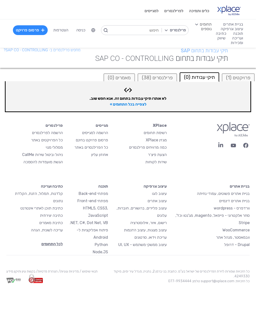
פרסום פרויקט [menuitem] (30, 30)
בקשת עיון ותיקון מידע (20, 271)
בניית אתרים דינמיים (234, 201)
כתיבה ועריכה (52, 186)
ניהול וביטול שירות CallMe (42, 154)
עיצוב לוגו (159, 193)
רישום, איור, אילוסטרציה (148, 222)
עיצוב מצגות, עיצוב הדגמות (145, 230)
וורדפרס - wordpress (232, 208)
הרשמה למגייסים (95, 132)
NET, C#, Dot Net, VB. (89, 222)
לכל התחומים (52, 244)
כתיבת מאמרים (51, 222)
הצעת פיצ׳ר (157, 154)
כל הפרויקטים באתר (47, 140)
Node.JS (100, 252)
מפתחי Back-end (93, 193)
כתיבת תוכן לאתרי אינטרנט (41, 208)
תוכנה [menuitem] (238, 33)
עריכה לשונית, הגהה (47, 230)
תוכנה (103, 186)
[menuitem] (93, 30)
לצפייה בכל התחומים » (128, 104)
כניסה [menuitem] (80, 30)
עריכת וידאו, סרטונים (150, 237)
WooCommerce (236, 230)
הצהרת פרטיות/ (46, 271)
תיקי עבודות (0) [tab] (199, 77)
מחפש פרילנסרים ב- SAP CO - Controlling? (42, 50)
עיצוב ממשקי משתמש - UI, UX (142, 244)
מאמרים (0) (119, 78)
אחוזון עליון (99, 154)
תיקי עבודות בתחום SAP (204, 51)
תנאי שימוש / (88, 271)
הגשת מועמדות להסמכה (43, 162)
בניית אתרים (240, 186)
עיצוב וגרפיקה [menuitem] (232, 29)
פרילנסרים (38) (157, 78)
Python (101, 244)
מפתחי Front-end (92, 201)
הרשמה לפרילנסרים (47, 132)
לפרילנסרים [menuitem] (173, 11)
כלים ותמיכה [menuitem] (199, 11)
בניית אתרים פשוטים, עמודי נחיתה (223, 193)
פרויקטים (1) (238, 78)
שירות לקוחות (156, 162)
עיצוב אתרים (157, 201)
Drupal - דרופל (237, 244)
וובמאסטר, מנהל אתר (233, 237)
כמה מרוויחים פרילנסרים (148, 147)
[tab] (238, 77)
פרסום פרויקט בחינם (92, 140)
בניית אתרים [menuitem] (233, 24)
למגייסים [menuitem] (151, 11)
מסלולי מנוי (54, 147)
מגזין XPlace (156, 140)
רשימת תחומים (155, 132)
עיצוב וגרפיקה (155, 186)
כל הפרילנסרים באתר (91, 147)
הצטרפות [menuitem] (60, 30)
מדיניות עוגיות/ (68, 271)
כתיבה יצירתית (51, 215)
